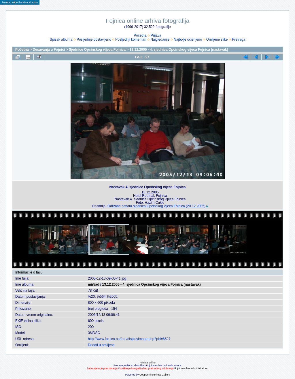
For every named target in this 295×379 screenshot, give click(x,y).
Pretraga (238, 39)
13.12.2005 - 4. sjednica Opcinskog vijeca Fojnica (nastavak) (179, 50)
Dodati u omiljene (101, 345)
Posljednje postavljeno (94, 39)
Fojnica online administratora (190, 368)
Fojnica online (147, 362)
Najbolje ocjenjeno (188, 39)
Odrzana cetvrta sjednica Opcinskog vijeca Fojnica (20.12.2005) (156, 206)
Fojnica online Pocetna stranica (20, 2)
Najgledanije (159, 39)
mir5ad (93, 284)
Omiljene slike (217, 39)
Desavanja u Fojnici (49, 50)
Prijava (156, 35)
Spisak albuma (61, 39)
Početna (140, 35)
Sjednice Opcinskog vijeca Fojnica (97, 50)
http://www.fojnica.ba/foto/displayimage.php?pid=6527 (129, 339)
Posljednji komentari (130, 39)
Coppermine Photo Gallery (154, 374)
